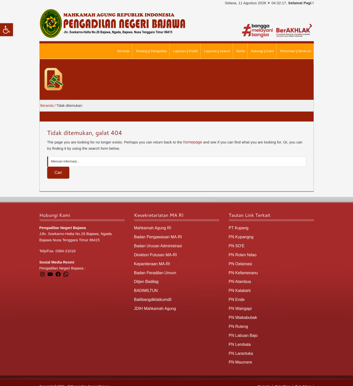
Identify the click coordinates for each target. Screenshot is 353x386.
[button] (6, 29)
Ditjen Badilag (145, 279)
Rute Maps (303, 380)
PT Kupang (238, 227)
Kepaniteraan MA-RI (151, 261)
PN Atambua (239, 279)
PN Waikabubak (242, 313)
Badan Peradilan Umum (154, 270)
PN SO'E (236, 245)
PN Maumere (240, 356)
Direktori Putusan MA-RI (154, 253)
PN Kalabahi (239, 287)
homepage (192, 142)
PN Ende (236, 296)
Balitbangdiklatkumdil (151, 296)
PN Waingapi (239, 304)
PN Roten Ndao (242, 253)
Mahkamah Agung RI (151, 227)
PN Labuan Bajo (242, 330)
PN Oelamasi (240, 261)
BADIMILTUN (145, 287)
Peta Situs (282, 380)
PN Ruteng (238, 322)
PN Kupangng (240, 236)
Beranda (264, 380)
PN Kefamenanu (242, 270)
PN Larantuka (240, 347)
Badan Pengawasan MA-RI (156, 236)
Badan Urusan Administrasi (156, 245)
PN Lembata (239, 339)
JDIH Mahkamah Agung (153, 304)
